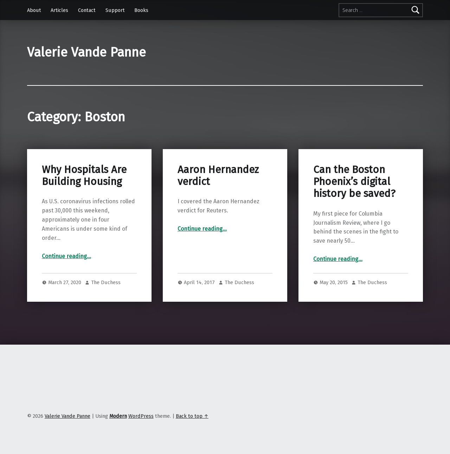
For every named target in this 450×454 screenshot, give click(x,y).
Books (141, 10)
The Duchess (106, 282)
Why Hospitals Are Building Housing (84, 176)
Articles (59, 10)
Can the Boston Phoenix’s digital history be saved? (354, 182)
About (34, 10)
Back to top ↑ (192, 416)
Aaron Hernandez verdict (218, 176)
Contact (87, 10)
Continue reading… (66, 256)
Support (115, 10)
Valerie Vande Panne (86, 52)
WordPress (141, 416)
